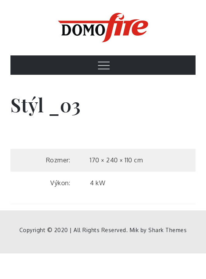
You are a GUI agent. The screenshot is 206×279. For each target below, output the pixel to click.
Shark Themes (167, 230)
